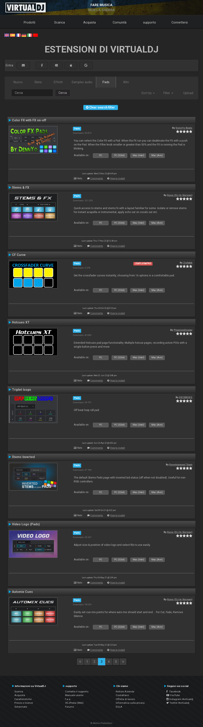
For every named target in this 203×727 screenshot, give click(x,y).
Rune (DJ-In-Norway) (179, 195)
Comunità (119, 22)
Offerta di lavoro (125, 699)
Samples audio (82, 82)
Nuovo (18, 82)
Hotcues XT (21, 322)
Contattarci (122, 695)
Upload (188, 93)
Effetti (58, 82)
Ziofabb (187, 262)
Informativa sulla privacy (130, 702)
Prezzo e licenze (23, 702)
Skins (38, 82)
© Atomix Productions (101, 723)
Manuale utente (74, 695)
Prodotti (29, 22)
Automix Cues (22, 591)
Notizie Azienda (125, 691)
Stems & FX (20, 187)
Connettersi (179, 22)
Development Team (180, 464)
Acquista (89, 22)
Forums (69, 706)
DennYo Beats (184, 127)
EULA (119, 706)
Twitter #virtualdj (177, 702)
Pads (105, 82)
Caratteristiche (23, 699)
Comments (96, 178)
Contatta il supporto (76, 691)
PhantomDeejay (183, 329)
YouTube (173, 695)
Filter (168, 93)
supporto (149, 22)
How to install (117, 178)
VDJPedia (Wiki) (74, 702)
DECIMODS (185, 397)
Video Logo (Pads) (26, 524)
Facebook (173, 691)
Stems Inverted (23, 457)
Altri (126, 82)
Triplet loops (21, 389)
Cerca (63, 93)
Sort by (148, 93)
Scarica (59, 22)
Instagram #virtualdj (179, 699)
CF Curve (19, 255)
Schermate (20, 706)
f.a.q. (68, 699)
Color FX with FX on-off (29, 120)
